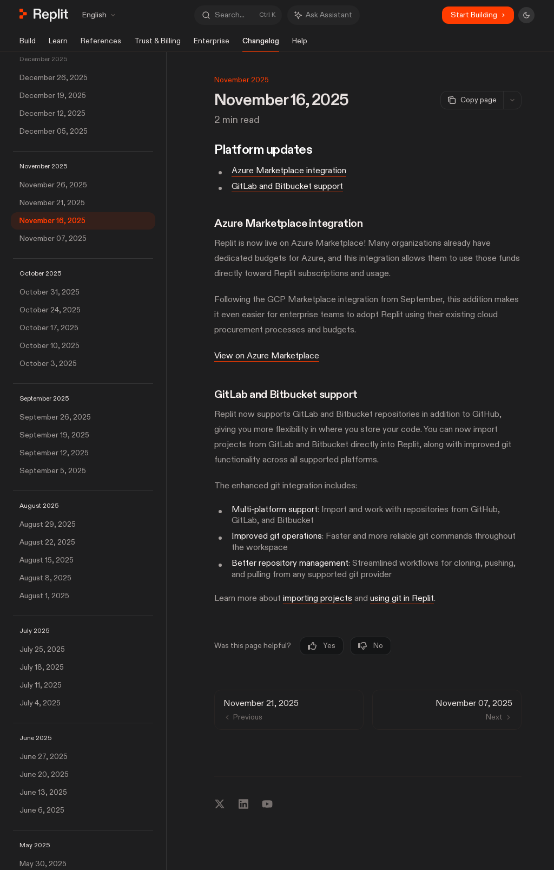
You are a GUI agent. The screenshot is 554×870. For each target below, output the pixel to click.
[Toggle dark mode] (526, 15)
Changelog (260, 44)
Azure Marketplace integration (289, 170)
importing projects (317, 598)
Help (299, 44)
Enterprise (211, 44)
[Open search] (238, 15)
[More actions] (512, 100)
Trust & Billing (157, 44)
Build (27, 44)
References (101, 44)
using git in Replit (402, 598)
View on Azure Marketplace (266, 355)
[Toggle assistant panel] (323, 15)
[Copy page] (471, 100)
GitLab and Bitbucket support (287, 186)
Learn (58, 44)
